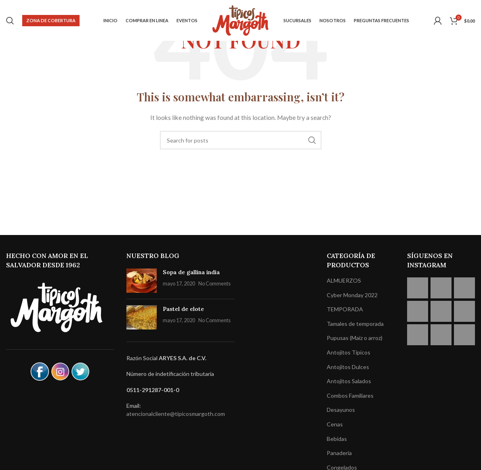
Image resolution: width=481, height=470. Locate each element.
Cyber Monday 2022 (352, 295)
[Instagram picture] (417, 287)
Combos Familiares (350, 395)
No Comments (214, 284)
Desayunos (341, 409)
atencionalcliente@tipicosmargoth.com (175, 413)
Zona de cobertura (51, 21)
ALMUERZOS (344, 280)
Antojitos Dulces (348, 366)
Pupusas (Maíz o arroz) (354, 337)
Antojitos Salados (349, 381)
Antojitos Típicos (348, 352)
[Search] (10, 21)
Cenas (335, 424)
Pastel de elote (183, 309)
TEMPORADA (345, 309)
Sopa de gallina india (191, 272)
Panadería (339, 452)
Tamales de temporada (355, 323)
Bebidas (337, 438)
